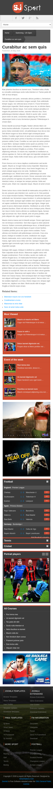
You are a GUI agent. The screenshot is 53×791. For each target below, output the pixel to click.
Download (33, 739)
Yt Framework (9, 735)
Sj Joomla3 (8, 739)
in (37, 18)
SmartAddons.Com (26, 779)
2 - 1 (22, 533)
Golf (5, 758)
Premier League (36, 750)
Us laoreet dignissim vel (27, 377)
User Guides (8, 704)
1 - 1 (22, 497)
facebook (16, 18)
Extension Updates (37, 708)
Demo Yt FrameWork (38, 735)
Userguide (34, 727)
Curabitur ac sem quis (24, 47)
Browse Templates (10, 697)
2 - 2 (22, 501)
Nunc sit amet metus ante (13, 307)
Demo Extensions (36, 701)
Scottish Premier (36, 758)
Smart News (8, 727)
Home (7, 33)
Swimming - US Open (24, 33)
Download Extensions (38, 712)
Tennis (6, 761)
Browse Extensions (37, 697)
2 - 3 (22, 492)
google (30, 18)
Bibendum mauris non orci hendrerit (17, 297)
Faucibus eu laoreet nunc (27, 389)
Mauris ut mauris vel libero (28, 320)
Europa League (36, 765)
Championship (35, 754)
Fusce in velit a (23, 332)
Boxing (6, 765)
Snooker (7, 750)
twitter (23, 18)
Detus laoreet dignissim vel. (28, 344)
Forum (32, 731)
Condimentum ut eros (12, 300)
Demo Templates (10, 701)
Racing (6, 754)
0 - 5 (22, 511)
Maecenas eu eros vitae (13, 304)
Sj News (7, 724)
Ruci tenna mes (23, 365)
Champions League (37, 761)
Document (34, 724)
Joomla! (5, 781)
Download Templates (11, 712)
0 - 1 (22, 519)
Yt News (7, 731)
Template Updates (10, 708)
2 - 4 (22, 529)
